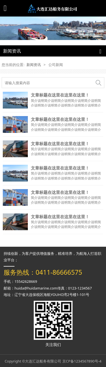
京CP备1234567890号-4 (82, 361)
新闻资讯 (33, 64)
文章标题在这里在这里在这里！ (60, 95)
